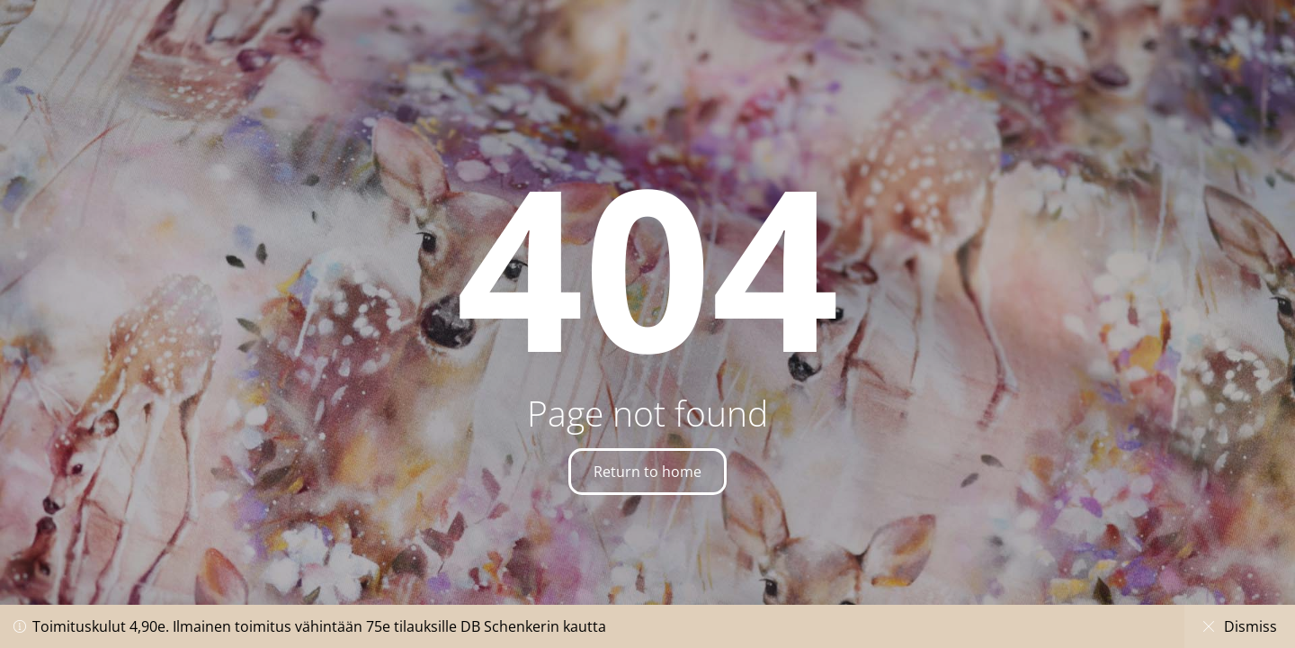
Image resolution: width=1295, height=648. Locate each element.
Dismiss (1239, 626)
